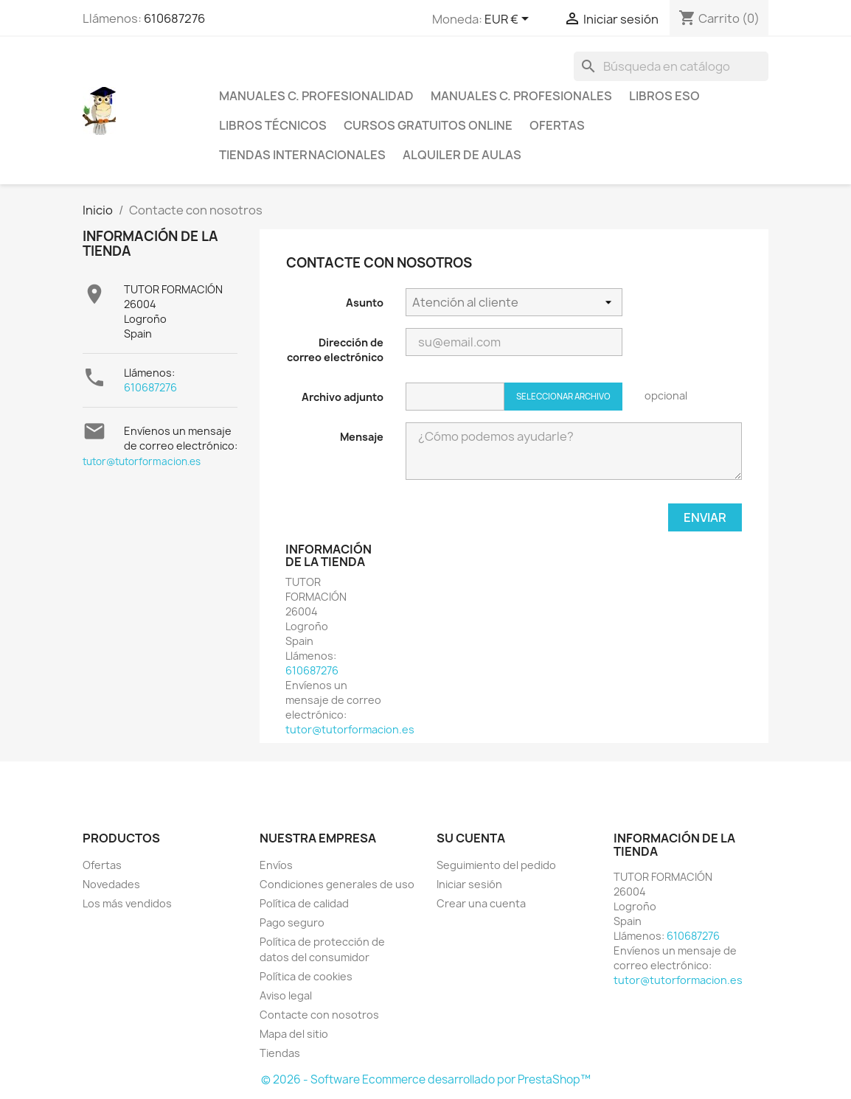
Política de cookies (306, 976)
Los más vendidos (127, 903)
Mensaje (361, 437)
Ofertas (557, 125)
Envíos (276, 865)
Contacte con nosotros (319, 1015)
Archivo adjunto (342, 397)
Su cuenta (471, 838)
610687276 (174, 18)
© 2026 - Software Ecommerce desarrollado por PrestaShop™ (426, 1079)
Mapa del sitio (294, 1034)
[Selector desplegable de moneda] (509, 20)
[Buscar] (671, 66)
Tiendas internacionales (302, 155)
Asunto (364, 303)
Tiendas (280, 1053)
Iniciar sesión (469, 884)
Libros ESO (664, 96)
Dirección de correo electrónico (335, 349)
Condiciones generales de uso (337, 884)
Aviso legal (286, 995)
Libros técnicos (273, 125)
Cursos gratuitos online (428, 125)
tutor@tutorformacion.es (142, 461)
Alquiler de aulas (462, 155)
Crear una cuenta (481, 903)
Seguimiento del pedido (496, 865)
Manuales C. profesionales (521, 96)
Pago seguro (292, 922)
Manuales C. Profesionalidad (316, 96)
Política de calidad (304, 903)
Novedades (111, 884)
